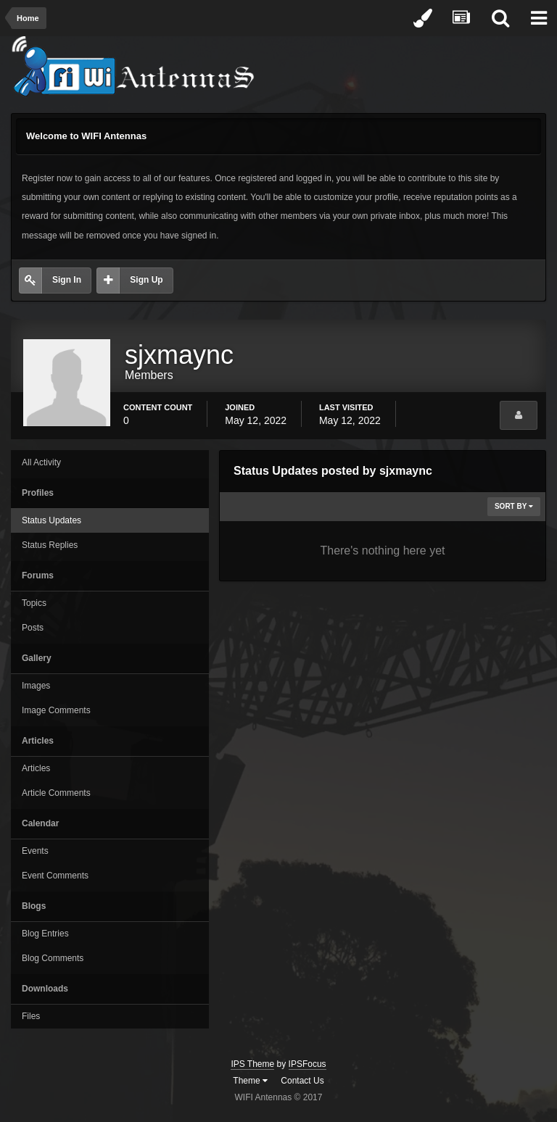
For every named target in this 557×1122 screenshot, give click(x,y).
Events (35, 851)
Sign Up (146, 280)
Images (36, 686)
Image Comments (56, 710)
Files (31, 1016)
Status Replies (50, 545)
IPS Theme (252, 1064)
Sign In (66, 280)
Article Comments (56, 793)
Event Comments (55, 875)
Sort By (514, 506)
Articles (36, 768)
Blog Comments (52, 958)
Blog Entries (45, 933)
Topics (34, 603)
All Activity (41, 462)
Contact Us (302, 1081)
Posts (33, 628)
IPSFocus (307, 1064)
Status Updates (51, 520)
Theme (250, 1081)
